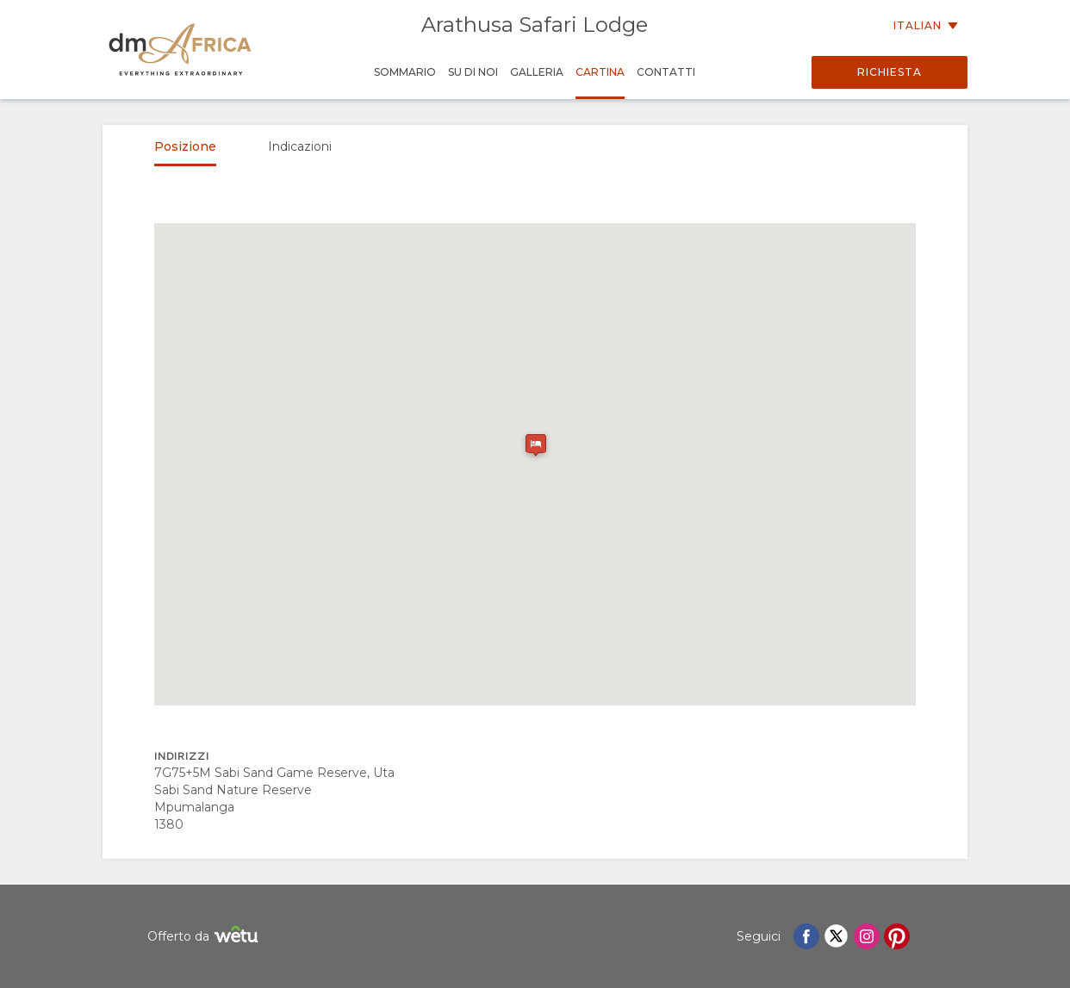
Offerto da (205, 937)
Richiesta (889, 71)
